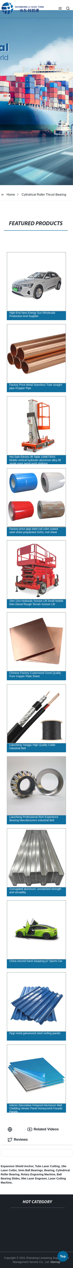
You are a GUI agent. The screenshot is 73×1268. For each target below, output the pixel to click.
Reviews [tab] (18, 1139)
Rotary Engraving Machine (38, 1174)
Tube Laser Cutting (47, 1166)
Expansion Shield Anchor (17, 1166)
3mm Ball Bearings (30, 1170)
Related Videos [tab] (43, 1129)
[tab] (11, 1129)
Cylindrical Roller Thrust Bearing (44, 194)
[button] (60, 8)
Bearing (49, 1170)
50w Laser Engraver (34, 1178)
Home (11, 194)
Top (63, 1257)
